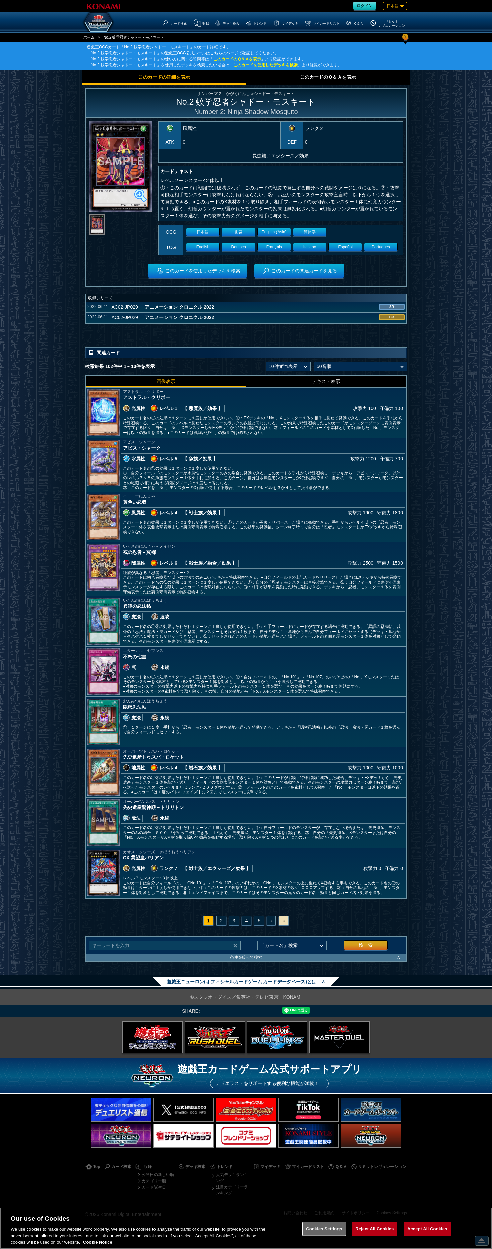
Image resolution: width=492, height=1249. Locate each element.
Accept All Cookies (427, 1228)
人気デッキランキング (232, 1177)
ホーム (89, 37)
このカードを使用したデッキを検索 (265, 65)
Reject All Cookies (374, 1228)
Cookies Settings (324, 1228)
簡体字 (310, 232)
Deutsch (238, 247)
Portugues (381, 247)
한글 (239, 232)
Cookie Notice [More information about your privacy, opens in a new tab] (97, 1242)
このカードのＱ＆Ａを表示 (237, 59)
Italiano (309, 247)
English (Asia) (274, 232)
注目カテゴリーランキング (232, 1190)
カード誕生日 (154, 1187)
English (202, 247)
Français (274, 247)
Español (345, 247)
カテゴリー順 (154, 1181)
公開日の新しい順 (158, 1174)
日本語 (203, 232)
